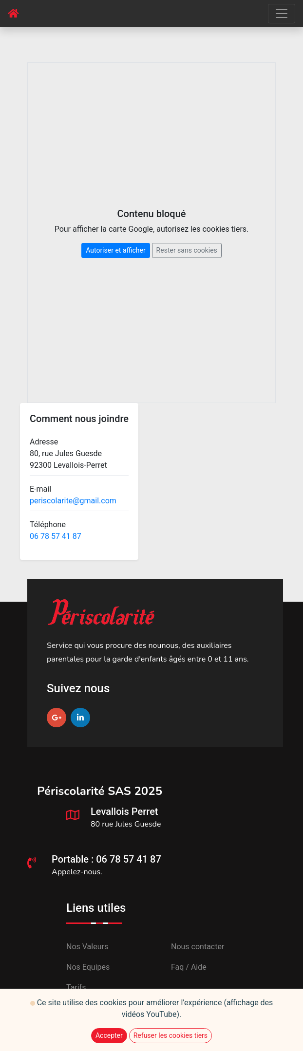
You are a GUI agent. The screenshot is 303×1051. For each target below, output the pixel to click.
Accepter (109, 1035)
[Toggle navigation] (281, 13)
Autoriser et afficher (115, 250)
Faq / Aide (189, 967)
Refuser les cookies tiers (170, 1035)
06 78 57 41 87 (55, 536)
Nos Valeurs (87, 946)
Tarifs (76, 987)
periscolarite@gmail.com (73, 500)
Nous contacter (197, 946)
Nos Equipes (88, 967)
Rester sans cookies (186, 250)
